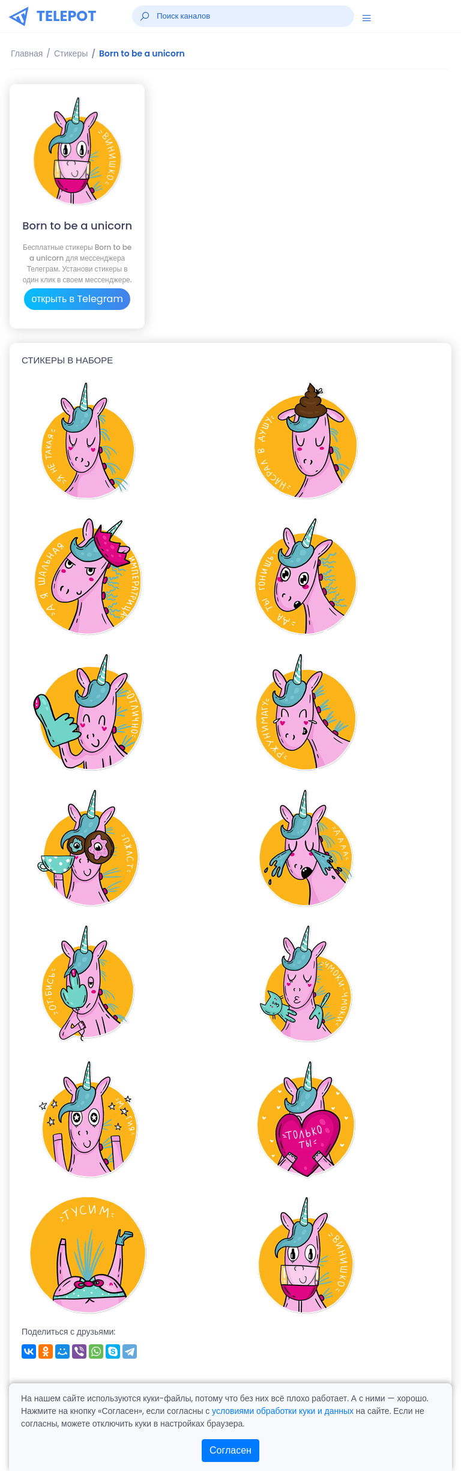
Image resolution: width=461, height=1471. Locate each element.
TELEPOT (67, 16)
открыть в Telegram (77, 299)
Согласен (230, 1450)
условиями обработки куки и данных (283, 1411)
